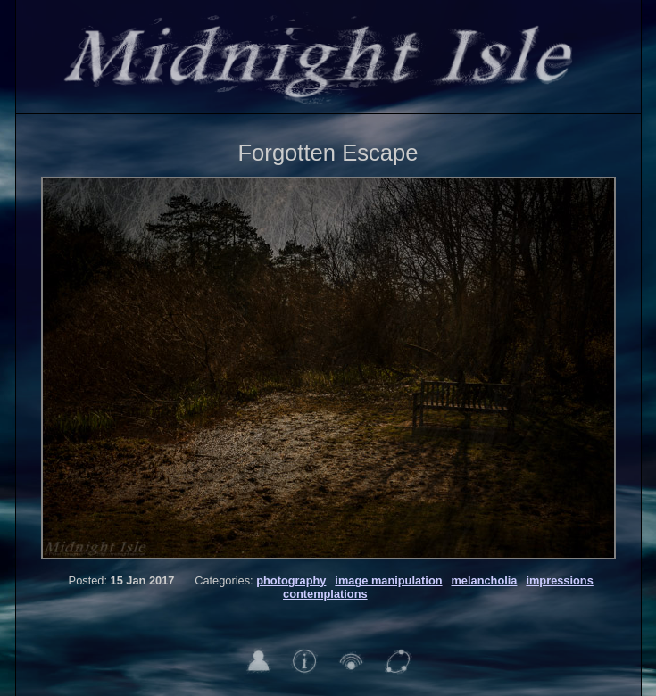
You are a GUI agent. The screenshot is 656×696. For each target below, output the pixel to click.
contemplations (325, 594)
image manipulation (388, 580)
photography (291, 580)
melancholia (484, 580)
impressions (559, 580)
